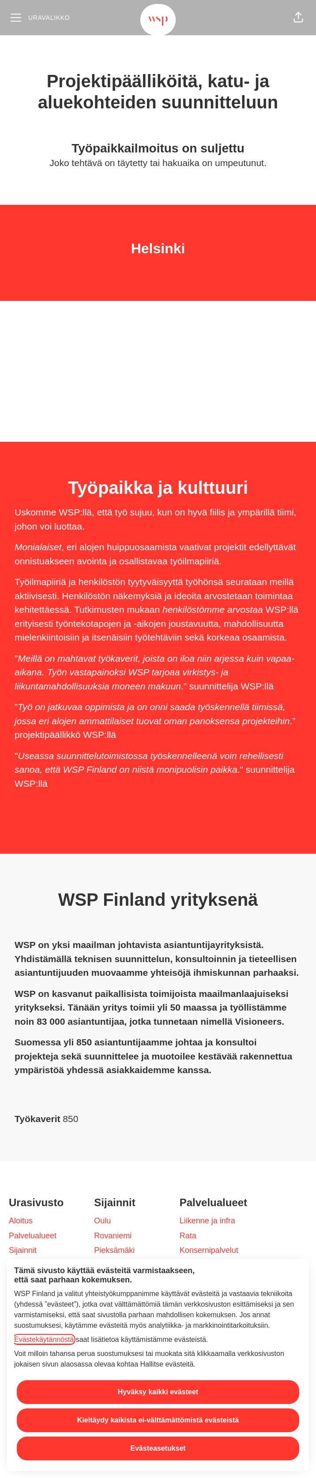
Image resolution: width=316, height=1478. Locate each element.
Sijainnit (23, 1250)
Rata (188, 1235)
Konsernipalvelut (209, 1250)
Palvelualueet (32, 1235)
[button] (298, 17)
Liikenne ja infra (207, 1220)
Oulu (102, 1220)
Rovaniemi (113, 1235)
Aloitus (21, 1220)
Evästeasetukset (157, 1448)
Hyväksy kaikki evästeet (158, 1392)
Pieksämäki (114, 1250)
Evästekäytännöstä (44, 1339)
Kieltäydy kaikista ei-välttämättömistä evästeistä (158, 1420)
